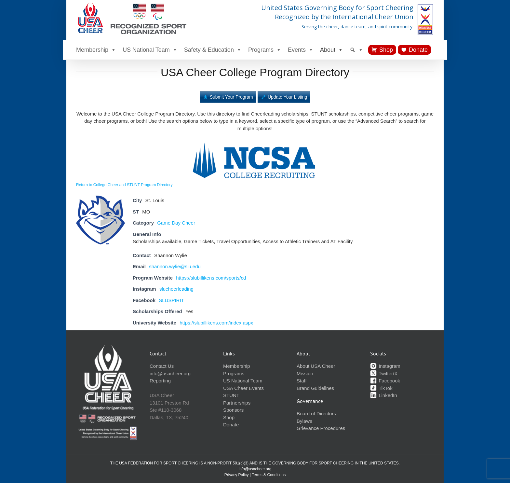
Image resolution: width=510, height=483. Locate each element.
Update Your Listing (287, 97)
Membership (96, 50)
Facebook (385, 380)
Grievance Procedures (321, 428)
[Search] (356, 50)
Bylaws (304, 421)
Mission (305, 373)
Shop (386, 50)
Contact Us (162, 366)
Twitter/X (383, 373)
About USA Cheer (316, 366)
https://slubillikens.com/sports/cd (211, 278)
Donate (418, 50)
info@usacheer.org (170, 373)
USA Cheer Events (243, 388)
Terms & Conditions (269, 475)
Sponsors (233, 410)
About (331, 50)
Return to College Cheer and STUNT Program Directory (124, 185)
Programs (264, 50)
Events (301, 50)
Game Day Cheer (176, 223)
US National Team (150, 50)
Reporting (160, 380)
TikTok (381, 388)
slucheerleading (176, 289)
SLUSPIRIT (171, 300)
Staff (302, 380)
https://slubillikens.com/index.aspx (216, 322)
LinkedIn (383, 395)
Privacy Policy (236, 475)
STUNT (231, 395)
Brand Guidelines (315, 388)
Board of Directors (316, 413)
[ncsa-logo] (255, 141)
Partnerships (236, 403)
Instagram (385, 366)
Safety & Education (213, 50)
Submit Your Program (231, 97)
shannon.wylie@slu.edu (175, 266)
